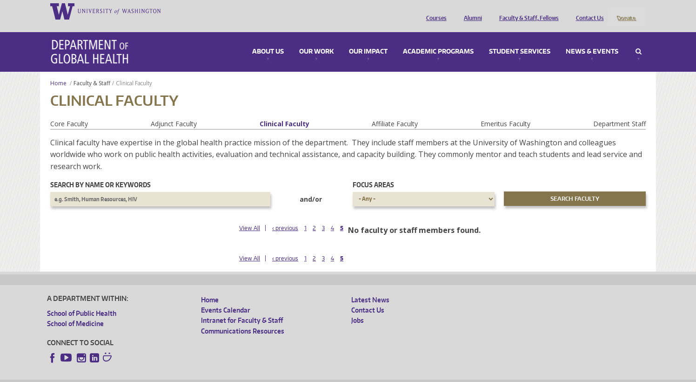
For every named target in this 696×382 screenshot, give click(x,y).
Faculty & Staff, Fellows (526, 11)
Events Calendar (225, 297)
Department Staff (619, 111)
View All (249, 215)
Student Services (519, 39)
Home (58, 71)
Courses (434, 11)
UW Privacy (170, 374)
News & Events (592, 39)
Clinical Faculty (284, 111)
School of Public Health (81, 301)
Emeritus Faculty (505, 111)
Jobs (357, 308)
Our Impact (368, 39)
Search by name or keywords (100, 173)
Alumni (471, 11)
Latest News (370, 287)
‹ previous (285, 215)
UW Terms (208, 374)
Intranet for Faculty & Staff (242, 308)
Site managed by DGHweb (263, 374)
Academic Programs (438, 39)
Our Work (316, 39)
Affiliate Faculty (395, 111)
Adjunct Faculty (174, 111)
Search (638, 39)
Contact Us (588, 11)
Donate (626, 11)
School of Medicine (75, 311)
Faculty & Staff (92, 71)
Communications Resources (242, 318)
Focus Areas (373, 173)
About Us (268, 39)
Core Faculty (69, 111)
